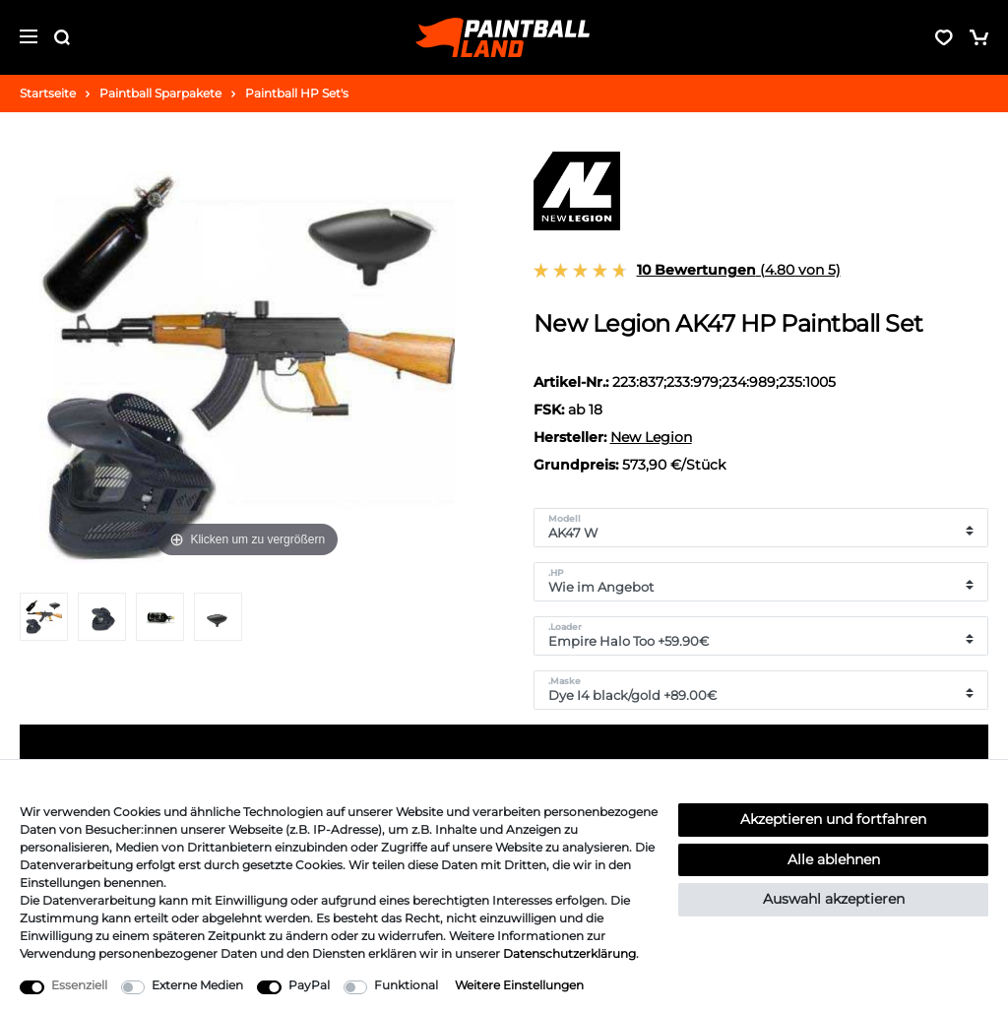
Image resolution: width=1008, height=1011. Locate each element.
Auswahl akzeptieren (834, 899)
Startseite (48, 93)
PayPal (309, 985)
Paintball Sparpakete (160, 93)
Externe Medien (197, 985)
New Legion (651, 437)
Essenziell (79, 985)
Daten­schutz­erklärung (569, 953)
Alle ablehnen (834, 859)
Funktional (406, 985)
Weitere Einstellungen (519, 985)
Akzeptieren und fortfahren (833, 819)
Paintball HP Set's (296, 93)
